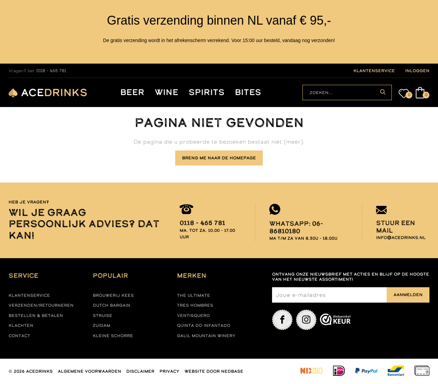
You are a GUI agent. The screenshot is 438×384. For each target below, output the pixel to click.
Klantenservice (29, 295)
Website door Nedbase (213, 371)
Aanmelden (408, 294)
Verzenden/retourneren (41, 305)
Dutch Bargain (111, 305)
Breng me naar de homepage (219, 158)
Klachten (21, 325)
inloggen (417, 70)
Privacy (169, 371)
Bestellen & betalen (36, 315)
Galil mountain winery (206, 336)
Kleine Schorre (113, 336)
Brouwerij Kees (113, 295)
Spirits (206, 92)
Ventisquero (193, 315)
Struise (102, 315)
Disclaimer (140, 371)
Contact (19, 336)
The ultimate (193, 295)
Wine (166, 92)
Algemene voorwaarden (89, 371)
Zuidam (101, 325)
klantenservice (374, 70)
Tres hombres (195, 305)
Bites (248, 92)
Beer (132, 92)
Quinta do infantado (203, 325)
